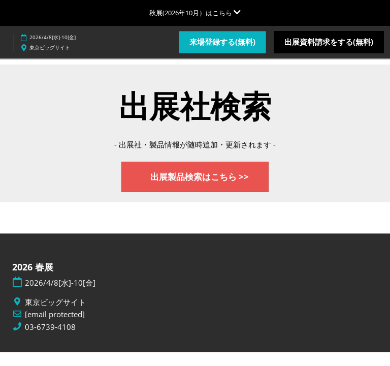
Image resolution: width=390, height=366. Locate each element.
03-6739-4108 (50, 327)
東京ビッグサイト (49, 47)
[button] (222, 42)
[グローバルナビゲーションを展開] (195, 12)
